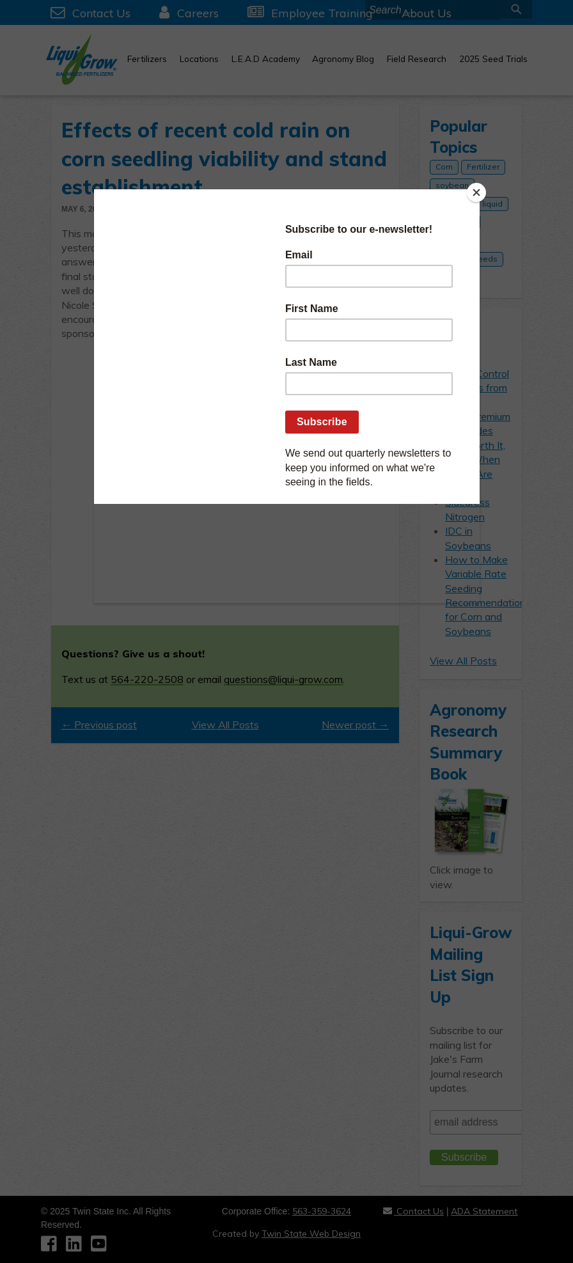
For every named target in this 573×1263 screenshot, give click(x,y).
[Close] (476, 192)
